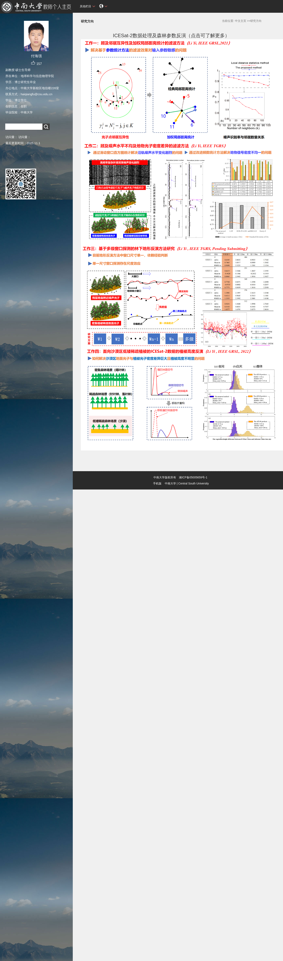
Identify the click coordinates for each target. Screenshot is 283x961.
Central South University (193, 483)
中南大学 (170, 483)
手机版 (157, 483)
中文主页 (240, 20)
